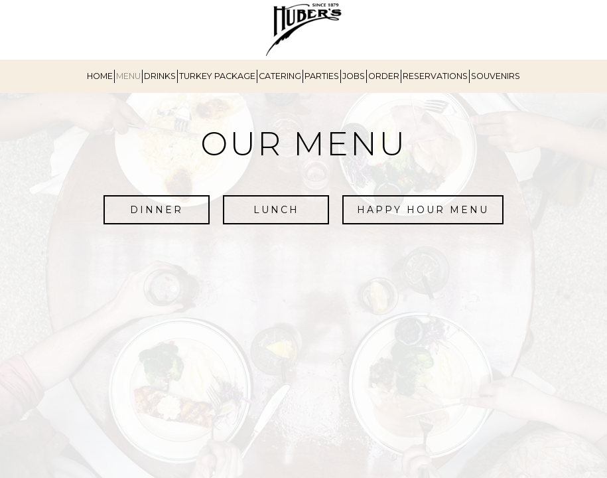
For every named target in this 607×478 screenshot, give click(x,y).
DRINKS (160, 76)
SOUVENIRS (495, 76)
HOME (100, 76)
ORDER (383, 76)
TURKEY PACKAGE (217, 76)
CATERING (280, 76)
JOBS (353, 76)
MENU (128, 76)
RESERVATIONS (435, 76)
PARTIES (321, 76)
